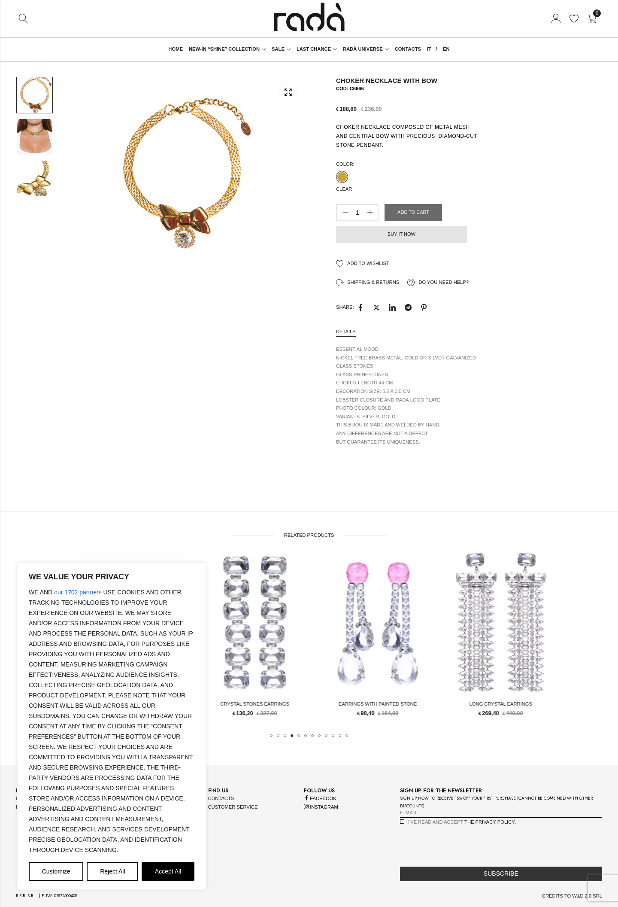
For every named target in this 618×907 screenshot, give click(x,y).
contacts (221, 798)
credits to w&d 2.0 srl (572, 895)
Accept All (168, 871)
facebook (320, 798)
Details (346, 331)
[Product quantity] (357, 212)
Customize (56, 871)
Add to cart (413, 212)
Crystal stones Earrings (338, 703)
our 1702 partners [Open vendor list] (78, 592)
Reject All (112, 871)
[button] (271, 735)
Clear (344, 189)
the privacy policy (489, 822)
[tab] (346, 332)
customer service (233, 807)
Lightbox (288, 91)
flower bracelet (215, 703)
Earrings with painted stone (462, 703)
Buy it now (401, 234)
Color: (345, 164)
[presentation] (465, 843)
